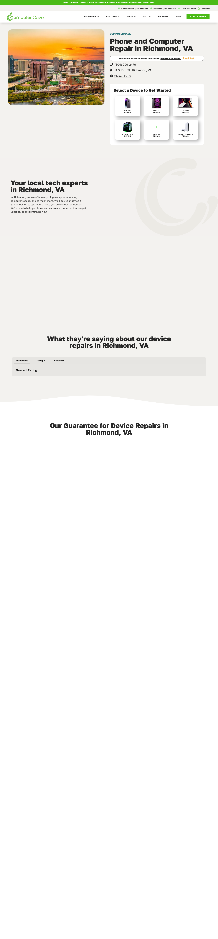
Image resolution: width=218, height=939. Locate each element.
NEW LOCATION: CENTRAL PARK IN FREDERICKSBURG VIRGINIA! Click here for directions (109, 2)
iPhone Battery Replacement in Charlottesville (178, 896)
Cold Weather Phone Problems (108, 895)
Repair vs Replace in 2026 (173, 834)
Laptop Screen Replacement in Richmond (108, 836)
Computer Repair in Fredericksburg (31, 896)
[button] (12, 379)
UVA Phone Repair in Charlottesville (32, 836)
